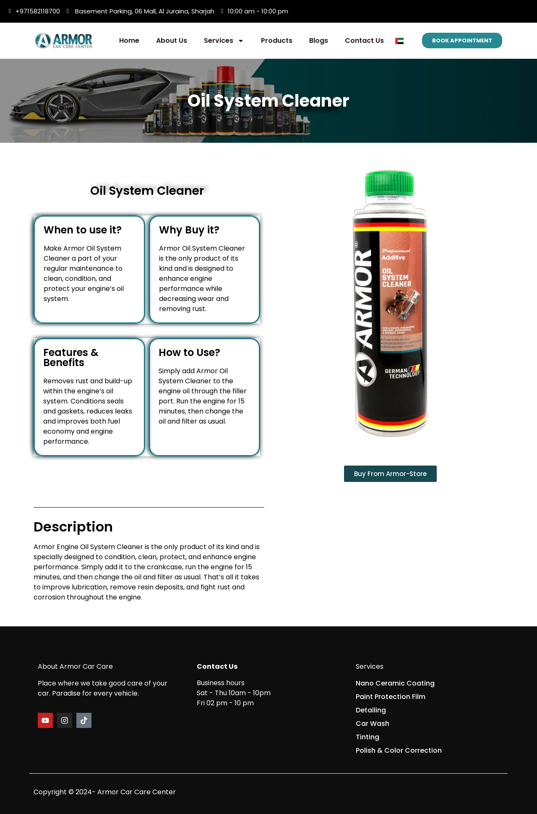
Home (129, 40)
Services (224, 40)
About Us (171, 40)
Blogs (318, 40)
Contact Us (364, 40)
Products (276, 40)
